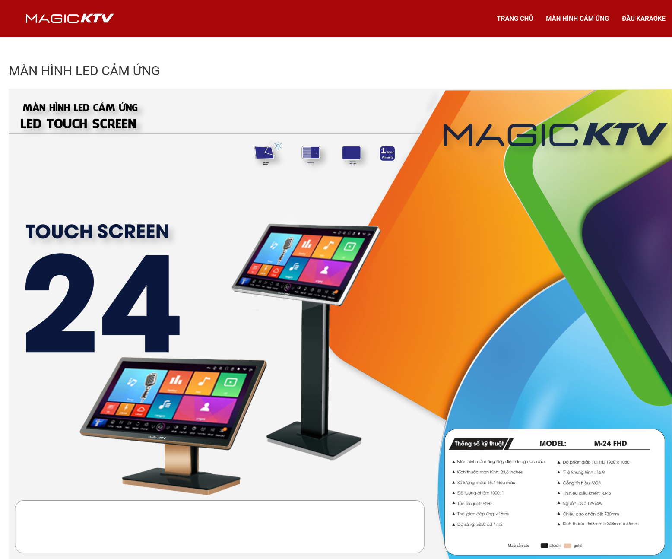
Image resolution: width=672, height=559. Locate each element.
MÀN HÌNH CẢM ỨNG (577, 18)
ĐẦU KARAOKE (644, 18)
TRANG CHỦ (515, 18)
